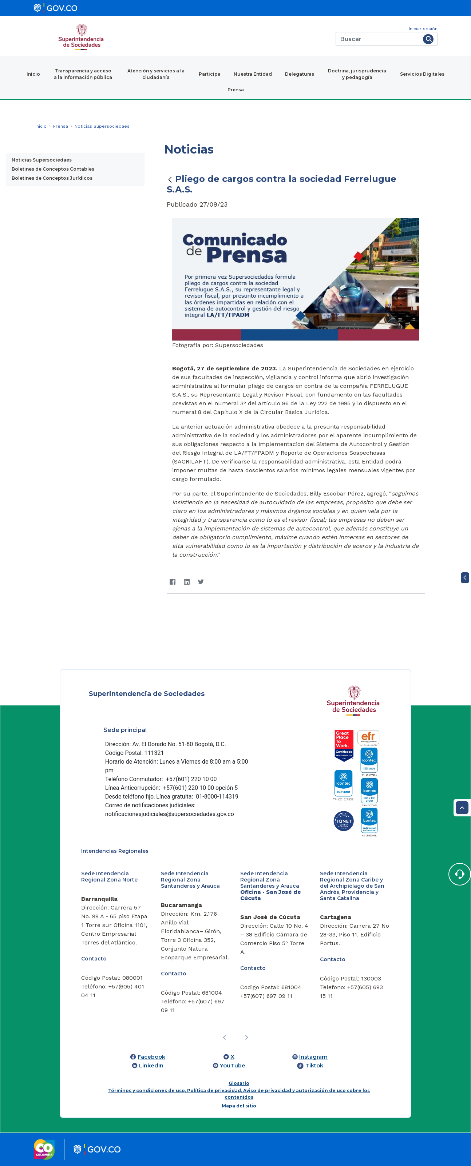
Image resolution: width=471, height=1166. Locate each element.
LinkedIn (151, 1065)
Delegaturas (299, 74)
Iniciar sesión (423, 28)
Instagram (313, 1057)
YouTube (232, 1065)
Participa (210, 74)
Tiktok (314, 1065)
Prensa (235, 89)
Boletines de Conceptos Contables (53, 169)
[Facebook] (172, 582)
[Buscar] (378, 39)
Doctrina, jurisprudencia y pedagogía (357, 74)
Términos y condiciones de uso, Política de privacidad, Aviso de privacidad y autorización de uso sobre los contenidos (239, 1094)
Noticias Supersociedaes (42, 160)
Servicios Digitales (422, 74)
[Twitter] (200, 582)
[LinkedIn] (186, 582)
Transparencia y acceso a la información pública (83, 74)
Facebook (151, 1057)
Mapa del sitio (239, 1106)
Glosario (239, 1083)
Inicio (33, 74)
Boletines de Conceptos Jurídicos (52, 178)
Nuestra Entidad (253, 74)
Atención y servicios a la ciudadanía (156, 74)
